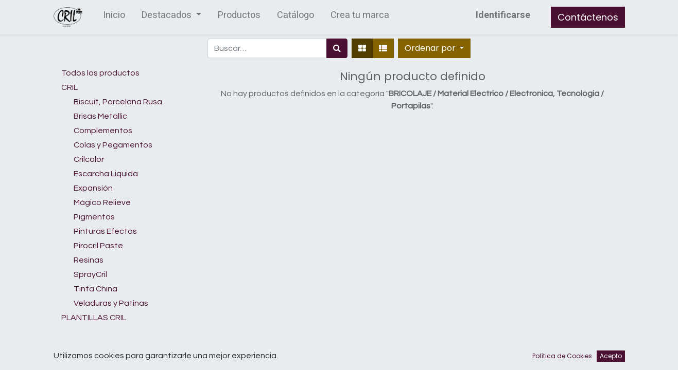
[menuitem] (114, 17)
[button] (434, 48)
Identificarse (503, 15)
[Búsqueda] (336, 48)
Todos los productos (100, 73)
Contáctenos (588, 17)
